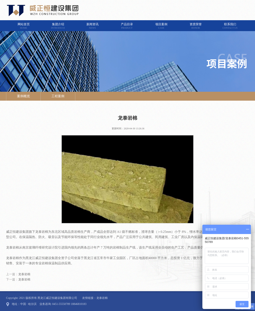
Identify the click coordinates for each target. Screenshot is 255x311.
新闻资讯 (92, 26)
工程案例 (57, 96)
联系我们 (230, 26)
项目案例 (161, 26)
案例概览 (23, 96)
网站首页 (23, 26)
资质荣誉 (195, 26)
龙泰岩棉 (24, 274)
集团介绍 (58, 26)
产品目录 (127, 26)
